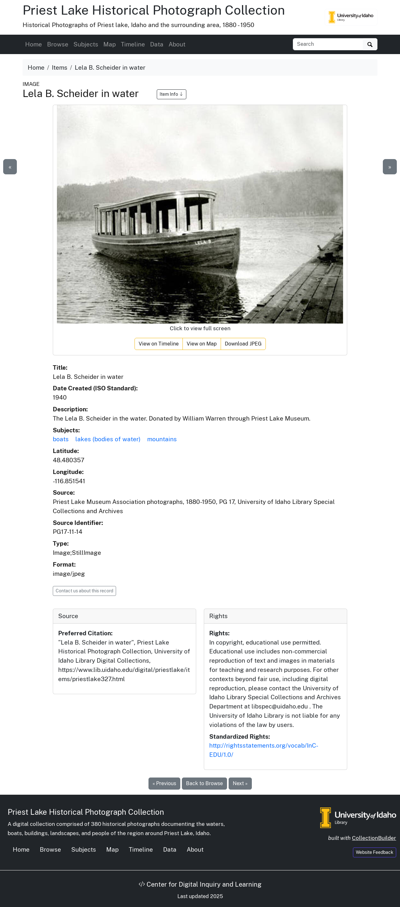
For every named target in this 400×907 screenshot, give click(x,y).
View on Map (202, 344)
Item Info (171, 94)
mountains (162, 439)
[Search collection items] (328, 44)
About (177, 44)
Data (156, 44)
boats (61, 439)
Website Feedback (374, 852)
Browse (57, 44)
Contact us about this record (84, 590)
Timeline (133, 44)
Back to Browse (204, 783)
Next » (240, 783)
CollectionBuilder (374, 838)
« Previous (164, 783)
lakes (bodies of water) (108, 439)
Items (59, 67)
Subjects (85, 44)
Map (109, 44)
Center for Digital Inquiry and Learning (200, 884)
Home (33, 44)
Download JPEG (243, 344)
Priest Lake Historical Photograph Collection (154, 10)
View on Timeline (159, 344)
